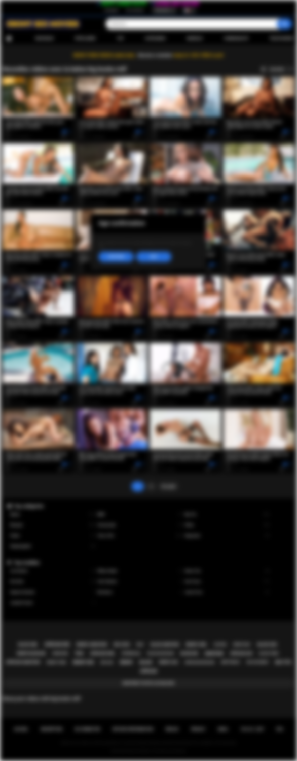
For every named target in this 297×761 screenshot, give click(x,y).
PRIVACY (198, 729)
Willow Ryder (139, 571)
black (145, 662)
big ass (107, 662)
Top (120, 38)
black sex (267, 644)
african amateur (23, 662)
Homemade (139, 525)
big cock (122, 644)
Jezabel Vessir (52, 603)
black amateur (165, 644)
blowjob (189, 653)
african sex (57, 644)
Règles (172, 729)
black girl (28, 644)
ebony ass (168, 662)
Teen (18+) (139, 536)
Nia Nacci (139, 592)
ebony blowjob (31, 653)
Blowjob (52, 525)
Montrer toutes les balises (148, 683)
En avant (168, 486)
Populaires (85, 38)
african (148, 671)
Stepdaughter (52, 546)
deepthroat (230, 662)
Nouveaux (44, 38)
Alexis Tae (226, 571)
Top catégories (29, 506)
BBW (139, 514)
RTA (280, 729)
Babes (52, 514)
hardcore (60, 653)
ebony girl (196, 644)
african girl (102, 653)
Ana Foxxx (226, 581)
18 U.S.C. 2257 (252, 729)
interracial (131, 653)
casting (220, 644)
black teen (268, 653)
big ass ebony (258, 662)
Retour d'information (133, 729)
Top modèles (27, 562)
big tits (283, 662)
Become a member (155, 55)
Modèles (195, 38)
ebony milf (242, 644)
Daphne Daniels (52, 592)
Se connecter (135, 10)
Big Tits (226, 514)
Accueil (9, 38)
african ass (241, 653)
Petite (226, 525)
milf (140, 644)
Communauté (236, 38)
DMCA (223, 729)
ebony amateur (92, 644)
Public (52, 536)
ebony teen (56, 662)
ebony (126, 662)
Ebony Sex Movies (138, 751)
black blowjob (160, 653)
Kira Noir (52, 581)
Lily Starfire (52, 571)
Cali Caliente (139, 581)
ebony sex (83, 662)
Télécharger (281, 38)
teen (79, 653)
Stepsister (226, 536)
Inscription (111, 10)
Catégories (155, 38)
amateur (214, 653)
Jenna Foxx (226, 592)
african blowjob (199, 662)
